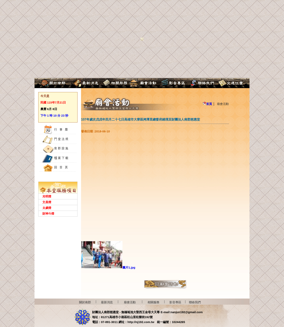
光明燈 (46, 196)
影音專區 (175, 302)
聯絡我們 (195, 302)
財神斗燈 (48, 213)
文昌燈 (46, 202)
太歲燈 (46, 207)
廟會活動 (223, 104)
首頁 (207, 104)
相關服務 (153, 302)
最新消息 (107, 302)
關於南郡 (85, 302)
